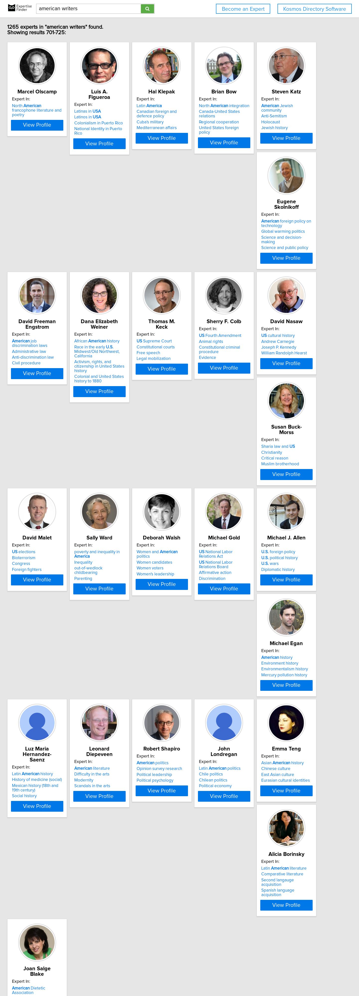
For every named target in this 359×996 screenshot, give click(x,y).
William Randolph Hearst (207, 386)
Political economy (125, 773)
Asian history (205, 755)
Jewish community (61, 240)
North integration (284, 111)
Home (160, 978)
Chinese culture (198, 761)
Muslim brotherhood (278, 386)
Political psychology (53, 773)
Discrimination (272, 520)
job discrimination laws (214, 240)
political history (53, 632)
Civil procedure (198, 257)
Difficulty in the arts (276, 632)
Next (217, 953)
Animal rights (121, 375)
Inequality (118, 503)
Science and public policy (132, 262)
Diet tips (42, 896)
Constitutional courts (54, 375)
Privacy (173, 978)
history (125, 627)
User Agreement (195, 978)
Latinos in (122, 117)
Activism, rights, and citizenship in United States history (290, 263)
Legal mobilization (52, 386)
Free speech (46, 381)
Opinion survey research (57, 761)
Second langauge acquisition (286, 767)
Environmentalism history (132, 638)
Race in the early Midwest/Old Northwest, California (281, 250)
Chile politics (121, 761)
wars (43, 638)
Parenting (118, 515)
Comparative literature (280, 761)
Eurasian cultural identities (208, 773)
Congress (44, 509)
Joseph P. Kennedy (201, 381)
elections (46, 498)
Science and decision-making (136, 256)
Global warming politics (131, 250)
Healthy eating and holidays (60, 902)
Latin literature (281, 755)
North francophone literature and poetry (62, 113)
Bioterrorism (46, 503)
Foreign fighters (49, 515)
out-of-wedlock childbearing (135, 509)
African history (281, 240)
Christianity (269, 375)
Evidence (118, 386)
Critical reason (272, 381)
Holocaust (44, 252)
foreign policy (52, 627)
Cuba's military (197, 127)
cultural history (201, 369)
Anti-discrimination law (205, 252)
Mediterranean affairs (204, 133)
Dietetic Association (62, 884)
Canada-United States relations (288, 117)
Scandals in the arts (277, 644)
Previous (147, 953)
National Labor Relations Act (288, 498)
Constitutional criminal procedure (140, 381)
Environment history (127, 632)
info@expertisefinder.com (132, 978)
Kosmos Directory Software (314, 9)
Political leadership (52, 767)
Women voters (197, 509)
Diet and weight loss (54, 890)
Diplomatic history (51, 644)
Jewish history (48, 257)
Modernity (268, 638)
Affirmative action (275, 514)
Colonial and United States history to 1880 (284, 273)
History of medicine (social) (209, 632)
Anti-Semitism (47, 246)
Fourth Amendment (130, 369)
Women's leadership (203, 515)
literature (277, 627)
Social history (196, 649)
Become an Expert (243, 9)
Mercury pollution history (132, 644)
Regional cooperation (279, 123)
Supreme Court (52, 369)
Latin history (204, 627)
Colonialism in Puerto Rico (133, 123)
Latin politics (130, 755)
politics (51, 755)
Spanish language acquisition (286, 773)
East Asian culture (200, 767)
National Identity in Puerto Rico (137, 129)
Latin (196, 111)
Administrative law (201, 246)
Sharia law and (276, 369)
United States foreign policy (285, 129)
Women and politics (211, 498)
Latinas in (122, 111)
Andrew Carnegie (200, 375)
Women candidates (202, 503)
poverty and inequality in (140, 498)
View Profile (66, 157)
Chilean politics (123, 767)
